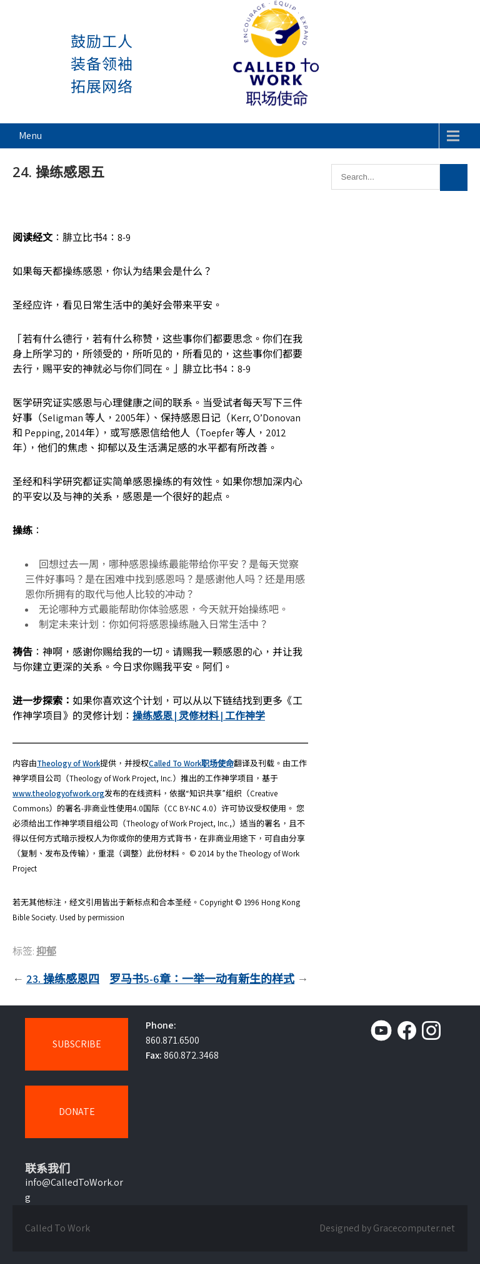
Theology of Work (68, 763)
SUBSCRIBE (76, 1044)
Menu (30, 135)
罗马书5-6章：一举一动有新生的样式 (201, 979)
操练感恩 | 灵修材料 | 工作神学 (198, 715)
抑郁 (46, 951)
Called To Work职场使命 (191, 763)
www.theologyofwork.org (58, 793)
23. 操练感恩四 (62, 979)
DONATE (77, 1111)
